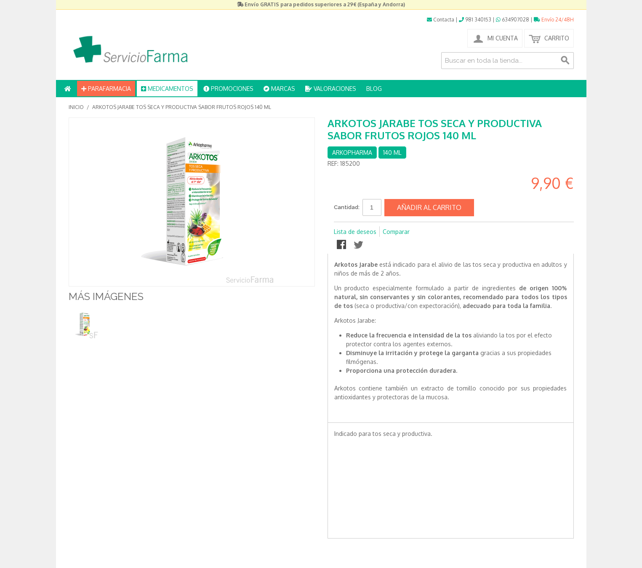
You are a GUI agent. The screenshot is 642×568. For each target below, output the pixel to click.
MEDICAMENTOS (167, 88)
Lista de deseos (355, 231)
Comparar (396, 231)
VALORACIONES (330, 88)
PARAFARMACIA (106, 88)
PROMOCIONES (228, 88)
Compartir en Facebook (342, 245)
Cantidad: (347, 207)
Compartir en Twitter (359, 245)
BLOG (374, 88)
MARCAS (279, 88)
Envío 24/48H (554, 19)
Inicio (76, 107)
